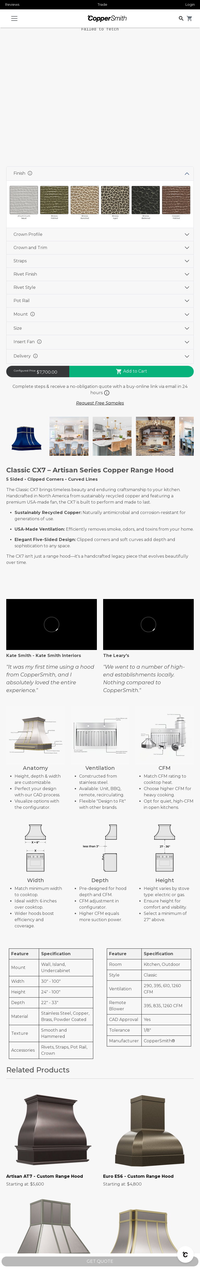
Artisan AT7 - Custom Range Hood (44, 1176)
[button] (181, 18)
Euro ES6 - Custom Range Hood (138, 1176)
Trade (102, 4)
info (30, 173)
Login (190, 4)
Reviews (12, 4)
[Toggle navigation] (14, 18)
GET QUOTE (100, 1261)
